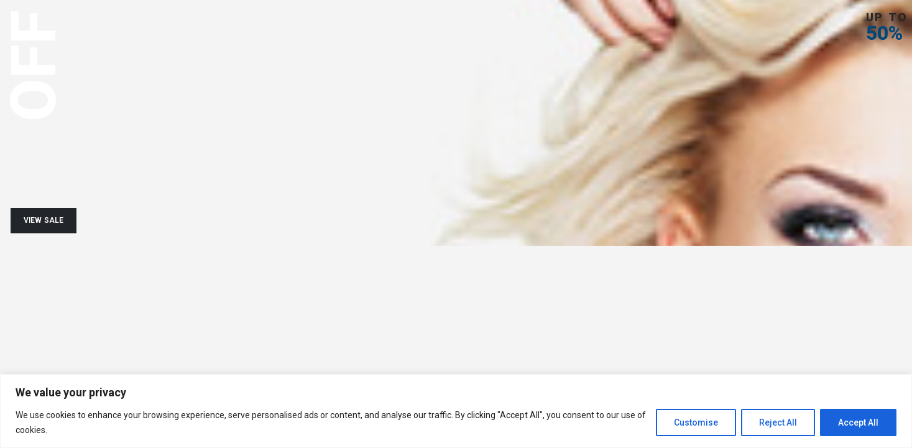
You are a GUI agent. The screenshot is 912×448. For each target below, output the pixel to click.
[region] (456, 411)
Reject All (778, 422)
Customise (696, 422)
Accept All (858, 422)
